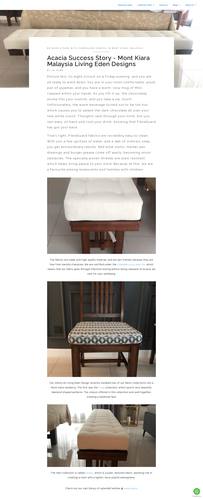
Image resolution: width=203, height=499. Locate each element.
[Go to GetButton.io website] (197, 496)
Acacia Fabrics (130, 488)
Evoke (101, 388)
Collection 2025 (146, 5)
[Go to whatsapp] (197, 491)
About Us (191, 5)
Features (164, 5)
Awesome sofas (125, 5)
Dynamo (89, 473)
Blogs (176, 5)
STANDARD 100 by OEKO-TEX (135, 265)
